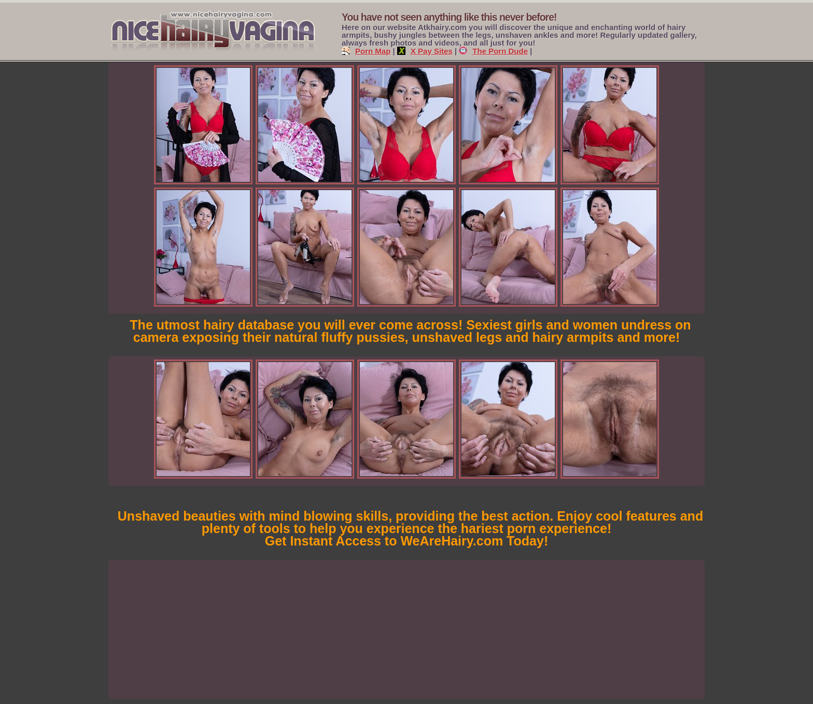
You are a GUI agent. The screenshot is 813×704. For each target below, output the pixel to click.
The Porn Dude (493, 51)
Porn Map (366, 51)
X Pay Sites (425, 51)
